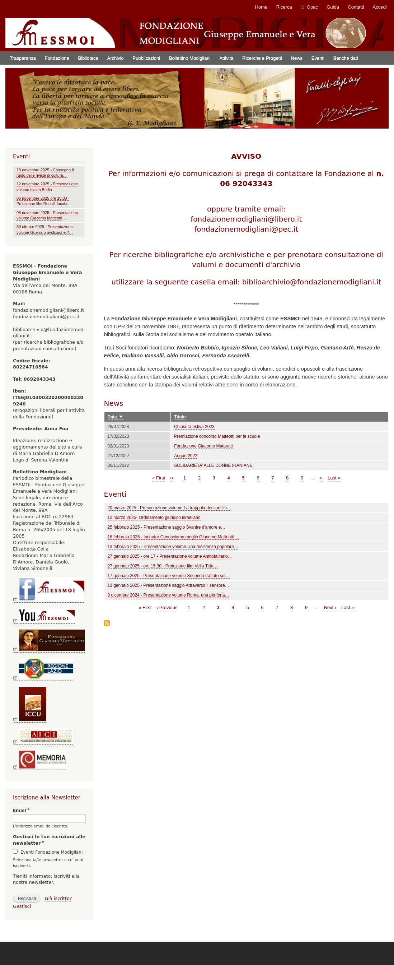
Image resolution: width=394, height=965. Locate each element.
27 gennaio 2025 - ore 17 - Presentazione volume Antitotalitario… (170, 556)
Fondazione (57, 58)
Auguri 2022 (185, 455)
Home (261, 7)
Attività (226, 58)
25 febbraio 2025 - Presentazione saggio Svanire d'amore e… (166, 527)
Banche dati (345, 58)
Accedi (380, 7)
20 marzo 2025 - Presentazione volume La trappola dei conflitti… (169, 507)
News (297, 58)
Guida (333, 7)
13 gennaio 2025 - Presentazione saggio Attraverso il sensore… (168, 585)
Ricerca (284, 7)
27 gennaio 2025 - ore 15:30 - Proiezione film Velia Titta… (163, 566)
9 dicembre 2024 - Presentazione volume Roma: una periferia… (168, 595)
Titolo (180, 416)
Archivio (115, 58)
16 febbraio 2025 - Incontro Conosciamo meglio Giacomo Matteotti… (173, 536)
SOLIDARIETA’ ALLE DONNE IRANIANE (213, 465)
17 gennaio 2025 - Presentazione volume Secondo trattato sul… (169, 575)
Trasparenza (23, 58)
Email (19, 810)
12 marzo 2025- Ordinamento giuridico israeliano (154, 517)
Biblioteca (88, 58)
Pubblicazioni (146, 58)
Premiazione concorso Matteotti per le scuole (217, 436)
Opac (309, 7)
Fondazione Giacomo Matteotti (203, 446)
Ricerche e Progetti (262, 58)
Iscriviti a (107, 623)
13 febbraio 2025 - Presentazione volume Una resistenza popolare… (173, 546)
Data (116, 417)
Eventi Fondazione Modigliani (51, 852)
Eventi (317, 58)
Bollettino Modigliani (190, 58)
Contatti (356, 7)
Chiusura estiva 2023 (194, 426)
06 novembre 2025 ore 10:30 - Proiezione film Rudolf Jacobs (43, 201)
